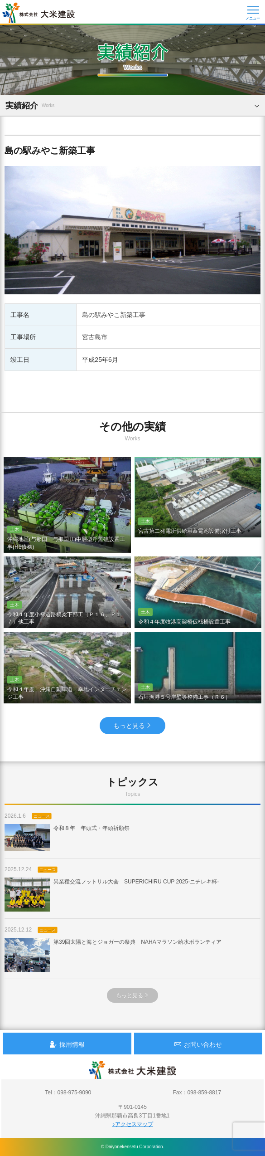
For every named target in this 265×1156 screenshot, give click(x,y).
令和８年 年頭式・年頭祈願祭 (67, 837)
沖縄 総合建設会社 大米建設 (38, 12)
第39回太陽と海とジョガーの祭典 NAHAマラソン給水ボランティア (113, 955)
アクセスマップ (132, 1124)
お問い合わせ (198, 1044)
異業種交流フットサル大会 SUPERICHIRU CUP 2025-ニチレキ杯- (112, 895)
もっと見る (132, 725)
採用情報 (67, 1044)
